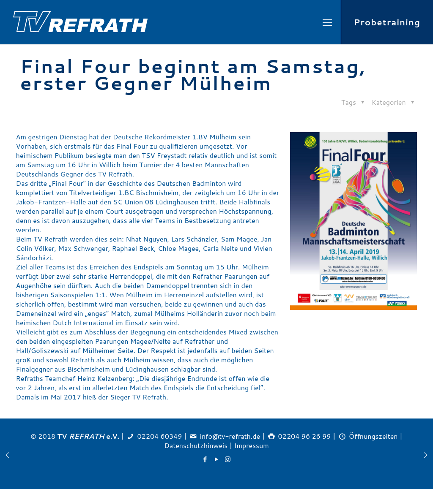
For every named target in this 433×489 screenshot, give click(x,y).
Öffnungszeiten (373, 436)
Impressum (251, 445)
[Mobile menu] (327, 22)
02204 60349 (159, 436)
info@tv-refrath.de (230, 436)
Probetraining (387, 22)
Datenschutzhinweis (195, 445)
